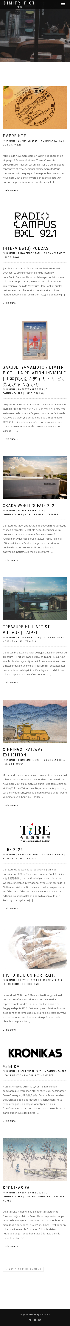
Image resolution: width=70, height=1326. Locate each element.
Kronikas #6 (16, 1187)
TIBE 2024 (13, 849)
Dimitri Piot (19, 3)
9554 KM (11, 1066)
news (19, 7)
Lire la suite (9, 190)
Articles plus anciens (23, 1269)
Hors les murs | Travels (41, 514)
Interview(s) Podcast (27, 248)
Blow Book (12, 257)
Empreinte (14, 135)
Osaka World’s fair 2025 (30, 505)
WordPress (44, 1314)
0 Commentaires (51, 140)
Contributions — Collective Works (29, 1075)
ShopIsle (24, 1314)
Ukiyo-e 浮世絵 (12, 144)
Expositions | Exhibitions (21, 984)
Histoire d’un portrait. (29, 975)
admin (11, 140)
